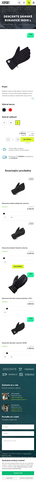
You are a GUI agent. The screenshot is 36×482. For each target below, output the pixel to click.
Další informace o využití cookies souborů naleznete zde (17, 467)
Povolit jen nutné (26, 478)
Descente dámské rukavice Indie (12, 9)
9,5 (11, 217)
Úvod (3, 7)
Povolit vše (18, 473)
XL (11, 357)
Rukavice (28, 7)
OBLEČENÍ (19, 7)
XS (5, 312)
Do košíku (18, 266)
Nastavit (10, 478)
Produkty (11, 7)
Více (32, 98)
